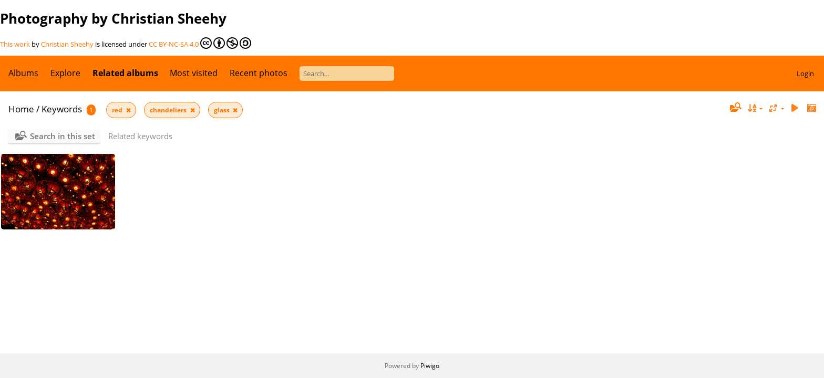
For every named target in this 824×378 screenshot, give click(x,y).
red (118, 110)
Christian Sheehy (67, 44)
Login (805, 73)
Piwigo (429, 365)
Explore (65, 73)
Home (21, 109)
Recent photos (258, 73)
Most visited (194, 73)
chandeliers (169, 110)
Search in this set (62, 136)
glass (222, 110)
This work (15, 44)
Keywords (62, 109)
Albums (23, 73)
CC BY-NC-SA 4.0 (200, 43)
